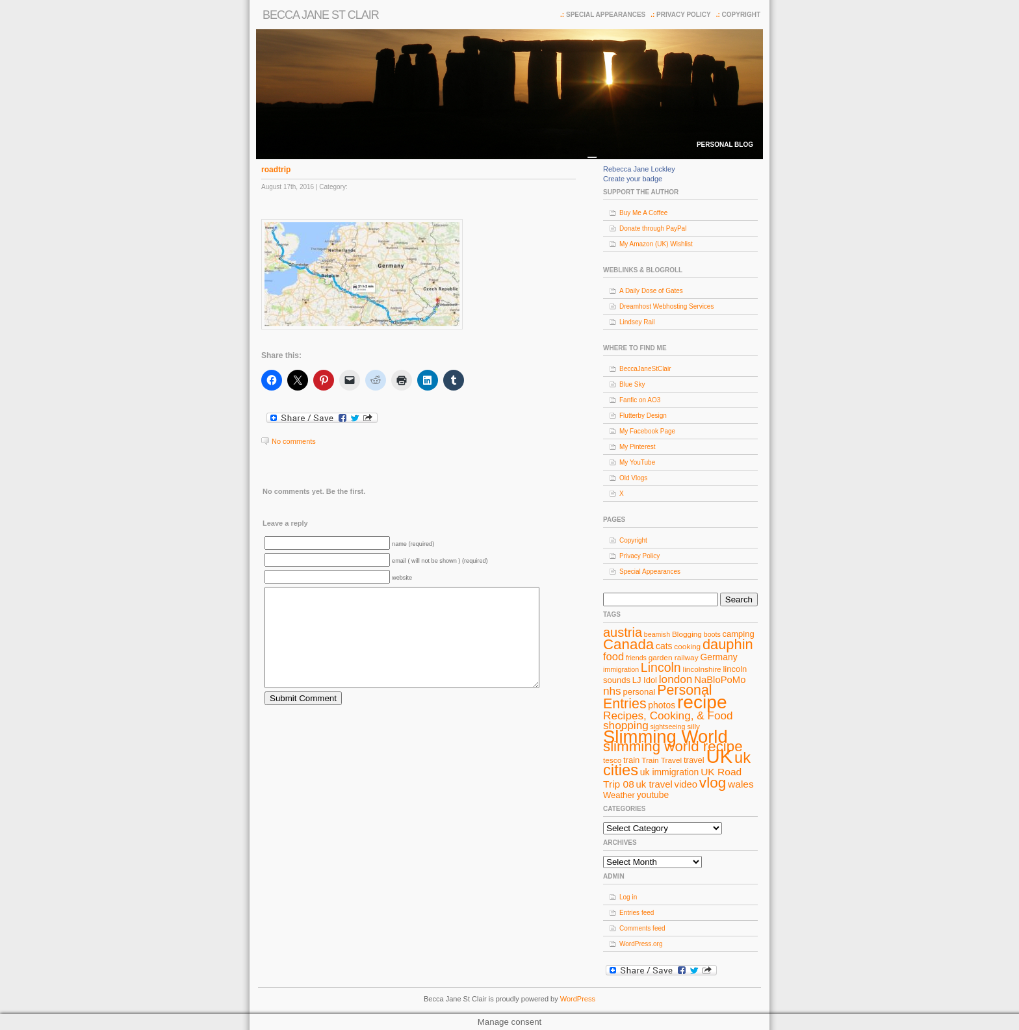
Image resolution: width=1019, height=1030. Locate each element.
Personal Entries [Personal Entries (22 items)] (657, 697)
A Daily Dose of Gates (651, 290)
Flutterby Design (643, 415)
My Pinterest (637, 446)
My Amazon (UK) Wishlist (656, 244)
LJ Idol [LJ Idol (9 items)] (644, 680)
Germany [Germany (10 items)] (718, 657)
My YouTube (637, 462)
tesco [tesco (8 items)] (612, 760)
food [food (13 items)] (613, 656)
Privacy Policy (683, 14)
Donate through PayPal (652, 228)
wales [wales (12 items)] (741, 784)
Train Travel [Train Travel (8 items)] (661, 760)
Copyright (741, 14)
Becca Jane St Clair (321, 14)
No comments (294, 441)
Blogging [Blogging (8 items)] (687, 634)
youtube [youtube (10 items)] (653, 795)
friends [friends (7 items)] (636, 658)
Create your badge (632, 179)
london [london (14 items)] (676, 679)
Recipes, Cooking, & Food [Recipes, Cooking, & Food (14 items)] (668, 715)
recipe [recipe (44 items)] (702, 702)
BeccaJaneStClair (645, 368)
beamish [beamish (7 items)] (657, 634)
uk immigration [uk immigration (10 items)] (669, 772)
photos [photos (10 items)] (661, 705)
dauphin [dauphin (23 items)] (728, 644)
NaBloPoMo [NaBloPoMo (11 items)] (719, 680)
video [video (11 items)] (686, 784)
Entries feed (636, 912)
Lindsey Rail (636, 322)
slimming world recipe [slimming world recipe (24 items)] (673, 746)
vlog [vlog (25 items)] (712, 783)
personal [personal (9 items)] (639, 692)
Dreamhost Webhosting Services (666, 306)
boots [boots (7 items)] (712, 634)
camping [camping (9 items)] (739, 634)
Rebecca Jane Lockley (639, 169)
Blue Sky (632, 384)
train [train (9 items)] (631, 760)
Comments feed (642, 928)
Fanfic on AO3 (639, 400)
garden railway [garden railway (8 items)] (674, 657)
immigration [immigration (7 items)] (621, 669)
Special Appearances (605, 14)
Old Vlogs (633, 478)
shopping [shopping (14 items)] (626, 725)
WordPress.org (641, 943)
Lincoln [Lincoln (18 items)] (661, 667)
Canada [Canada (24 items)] (628, 644)
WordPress (577, 999)
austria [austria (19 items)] (622, 632)
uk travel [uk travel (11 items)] (654, 784)
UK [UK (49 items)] (719, 756)
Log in (628, 897)
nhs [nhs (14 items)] (612, 690)
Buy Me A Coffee (643, 212)
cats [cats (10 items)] (664, 646)
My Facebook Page (647, 431)
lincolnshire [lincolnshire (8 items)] (702, 669)
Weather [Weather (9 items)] (619, 795)
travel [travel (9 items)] (694, 760)
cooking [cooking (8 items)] (687, 646)
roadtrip (275, 169)
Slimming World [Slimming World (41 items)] (665, 737)
